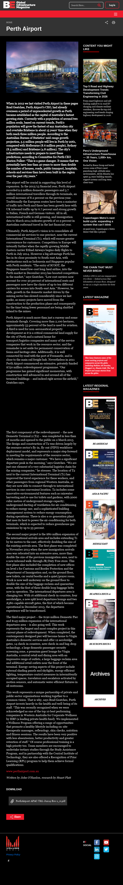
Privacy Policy (13, 854)
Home (9, 22)
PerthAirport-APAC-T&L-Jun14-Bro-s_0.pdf (37, 801)
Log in (112, 5)
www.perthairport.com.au (22, 771)
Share (15, 817)
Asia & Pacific (100, 473)
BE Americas (100, 422)
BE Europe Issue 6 (100, 626)
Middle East (100, 524)
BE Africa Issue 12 (100, 575)
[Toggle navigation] (115, 14)
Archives (100, 680)
